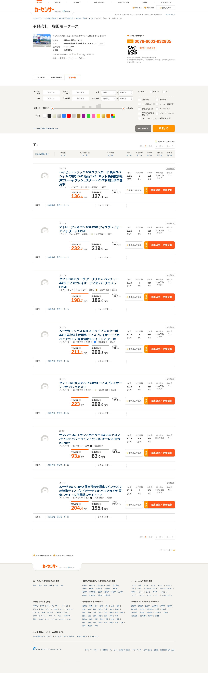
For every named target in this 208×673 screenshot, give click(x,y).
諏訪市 (133, 606)
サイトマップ (170, 14)
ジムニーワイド (44, 619)
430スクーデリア (38, 606)
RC (48, 606)
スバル (168, 585)
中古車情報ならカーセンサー (42, 636)
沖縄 (96, 626)
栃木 (89, 609)
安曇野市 (107, 595)
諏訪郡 (140, 606)
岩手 (96, 606)
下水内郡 (107, 588)
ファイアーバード (57, 606)
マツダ (139, 588)
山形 (112, 606)
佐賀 (105, 622)
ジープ (133, 595)
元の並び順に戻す (42, 154)
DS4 (55, 609)
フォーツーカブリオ (66, 609)
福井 (51, 585)
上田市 (157, 609)
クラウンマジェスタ (58, 619)
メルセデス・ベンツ (150, 588)
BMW (133, 592)
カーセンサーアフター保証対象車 (156, 118)
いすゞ (157, 595)
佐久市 (120, 592)
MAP (101, 43)
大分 (121, 622)
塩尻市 (100, 592)
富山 (40, 585)
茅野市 (162, 606)
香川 (83, 622)
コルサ (69, 619)
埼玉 (100, 609)
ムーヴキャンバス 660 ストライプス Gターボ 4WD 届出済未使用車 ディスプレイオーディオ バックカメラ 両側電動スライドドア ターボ (89, 335)
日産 (139, 585)
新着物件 (145, 100)
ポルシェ (164, 592)
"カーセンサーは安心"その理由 (120, 650)
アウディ (156, 592)
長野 (62, 585)
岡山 (101, 619)
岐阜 (116, 612)
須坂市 (84, 588)
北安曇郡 (116, 585)
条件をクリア (143, 129)
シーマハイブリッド (62, 612)
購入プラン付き (167, 113)
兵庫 (111, 616)
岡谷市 (142, 612)
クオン (59, 616)
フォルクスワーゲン (165, 588)
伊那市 (91, 588)
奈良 (116, 616)
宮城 (101, 606)
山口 (112, 619)
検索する (163, 128)
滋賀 (94, 616)
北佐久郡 (99, 588)
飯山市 (147, 606)
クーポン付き (165, 109)
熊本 (116, 622)
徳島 (118, 619)
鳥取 (90, 619)
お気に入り (166, 8)
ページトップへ (166, 550)
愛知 (83, 616)
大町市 (115, 588)
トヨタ (133, 585)
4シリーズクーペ (46, 609)
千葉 (105, 609)
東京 (111, 609)
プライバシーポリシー (92, 650)
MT (167, 92)
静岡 (121, 612)
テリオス (50, 612)
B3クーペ (52, 616)
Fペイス (35, 609)
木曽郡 (100, 595)
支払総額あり (148, 104)
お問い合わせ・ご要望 (150, 650)
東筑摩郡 (92, 595)
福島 (118, 606)
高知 (94, 622)
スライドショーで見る (166, 142)
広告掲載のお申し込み (167, 650)
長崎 (111, 622)
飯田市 (84, 595)
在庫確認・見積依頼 (158, 190)
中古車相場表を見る (43, 556)
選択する (51, 93)
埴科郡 (106, 592)
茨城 (83, 609)
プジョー (150, 595)
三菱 (132, 588)
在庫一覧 (72, 78)
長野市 (84, 592)
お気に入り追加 (135, 190)
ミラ (67, 606)
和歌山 (84, 619)
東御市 (150, 616)
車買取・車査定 (82, 636)
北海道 (84, 606)
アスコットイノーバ (39, 616)
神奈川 (117, 609)
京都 (100, 616)
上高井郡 (155, 606)
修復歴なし (147, 109)
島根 (96, 619)
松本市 (108, 585)
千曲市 (113, 592)
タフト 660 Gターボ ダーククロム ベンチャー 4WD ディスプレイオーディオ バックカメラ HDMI (89, 283)
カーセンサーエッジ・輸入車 (64, 636)
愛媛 (89, 622)
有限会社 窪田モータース (58, 205)
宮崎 (83, 626)
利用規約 (105, 650)
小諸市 (84, 585)
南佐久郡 (92, 585)
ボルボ (148, 592)
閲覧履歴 (150, 8)
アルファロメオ (167, 595)
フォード (141, 595)
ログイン (138, 8)
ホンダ (146, 585)
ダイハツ (160, 585)
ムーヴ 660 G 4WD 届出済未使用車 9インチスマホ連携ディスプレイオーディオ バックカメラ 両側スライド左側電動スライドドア (90, 490)
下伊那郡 (92, 592)
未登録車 (163, 100)
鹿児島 (90, 626)
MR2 (34, 619)
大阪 (105, 616)
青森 (90, 606)
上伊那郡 (100, 585)
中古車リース (94, 636)
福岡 (100, 622)
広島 (107, 619)
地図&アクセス (57, 78)
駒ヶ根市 (134, 609)
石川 (45, 585)
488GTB (67, 616)
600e (43, 612)
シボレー (140, 592)
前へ (161, 146)
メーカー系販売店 (166, 104)
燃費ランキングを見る (64, 556)
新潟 (34, 585)
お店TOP (41, 78)
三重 (89, 616)
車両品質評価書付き (148, 113)
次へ (168, 146)
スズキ (153, 585)
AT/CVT (156, 92)
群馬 (94, 609)
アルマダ (36, 612)
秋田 (107, 606)
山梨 (56, 585)
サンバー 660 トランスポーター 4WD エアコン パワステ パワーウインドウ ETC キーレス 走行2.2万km (89, 439)
